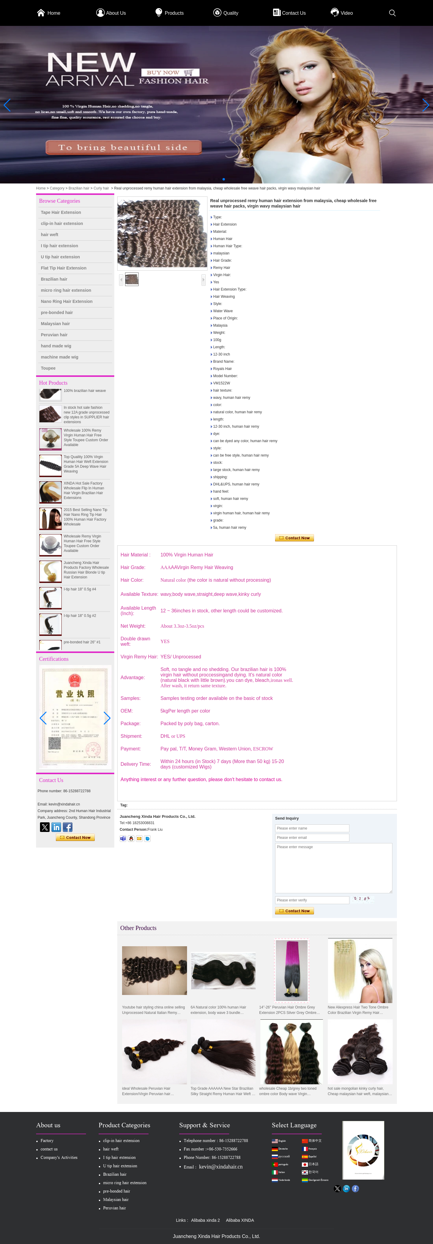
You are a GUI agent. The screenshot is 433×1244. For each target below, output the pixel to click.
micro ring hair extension (66, 290)
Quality (230, 13)
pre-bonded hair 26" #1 (82, 646)
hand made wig (56, 345)
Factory (47, 1141)
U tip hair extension (60, 256)
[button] (209, 179)
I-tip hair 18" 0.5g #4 (80, 593)
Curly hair (101, 188)
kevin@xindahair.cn (221, 1167)
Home (54, 13)
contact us (49, 1150)
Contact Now (75, 838)
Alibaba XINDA (240, 1220)
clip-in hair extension (62, 223)
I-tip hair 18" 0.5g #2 (80, 619)
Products (174, 13)
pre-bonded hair (57, 312)
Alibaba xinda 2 (205, 1220)
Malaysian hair (55, 323)
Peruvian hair (54, 334)
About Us (116, 13)
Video (347, 13)
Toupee (48, 368)
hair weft (49, 234)
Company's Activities (59, 1158)
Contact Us (294, 13)
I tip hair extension (59, 245)
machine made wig (59, 357)
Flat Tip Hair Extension (63, 268)
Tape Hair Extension (61, 212)
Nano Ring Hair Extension (67, 301)
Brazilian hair (79, 188)
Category (57, 188)
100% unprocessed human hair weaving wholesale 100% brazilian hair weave (85, 390)
